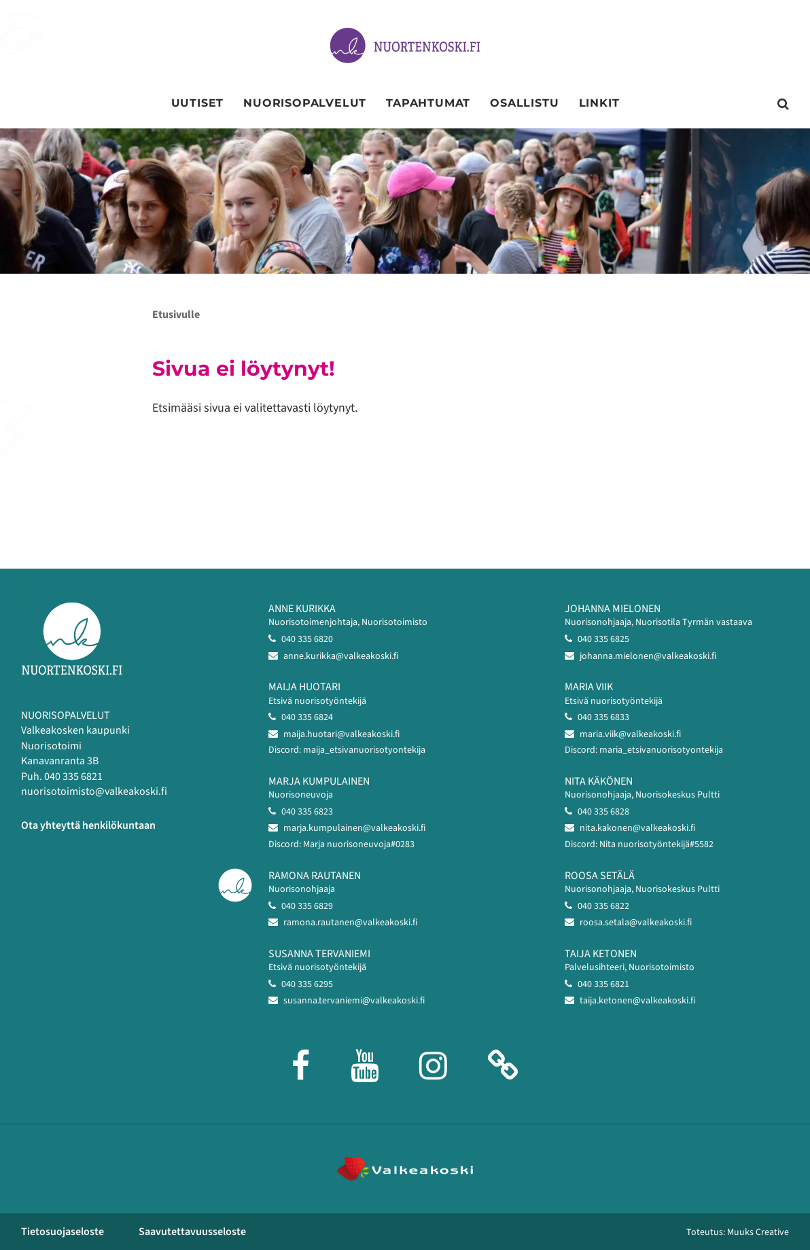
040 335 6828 (603, 812)
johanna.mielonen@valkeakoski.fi (648, 656)
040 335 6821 (603, 984)
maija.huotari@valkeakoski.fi (341, 734)
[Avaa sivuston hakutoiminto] (783, 104)
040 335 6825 (603, 639)
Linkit (599, 102)
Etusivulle (176, 314)
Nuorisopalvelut (304, 102)
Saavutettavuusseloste (192, 1231)
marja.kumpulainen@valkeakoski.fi (354, 828)
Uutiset (197, 102)
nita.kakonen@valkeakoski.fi (637, 828)
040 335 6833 (603, 717)
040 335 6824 (307, 717)
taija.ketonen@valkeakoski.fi (637, 1000)
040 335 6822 (603, 906)
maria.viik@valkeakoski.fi (630, 734)
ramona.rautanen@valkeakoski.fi (350, 922)
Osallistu (524, 102)
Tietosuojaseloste (62, 1231)
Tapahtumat (428, 102)
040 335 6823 (307, 812)
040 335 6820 (307, 639)
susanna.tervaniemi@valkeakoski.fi (354, 1000)
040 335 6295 (307, 984)
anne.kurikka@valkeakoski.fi (340, 656)
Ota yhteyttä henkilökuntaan (88, 825)
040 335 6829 (307, 906)
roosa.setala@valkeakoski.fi (636, 922)
